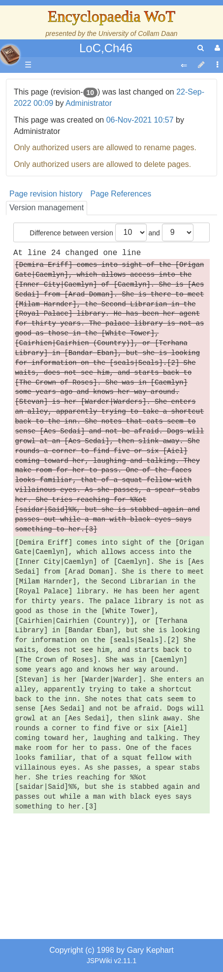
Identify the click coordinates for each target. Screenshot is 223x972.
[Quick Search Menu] (200, 48)
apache (10, 55)
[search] (200, 48)
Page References (121, 194)
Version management (46, 207)
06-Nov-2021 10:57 (140, 120)
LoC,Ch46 (105, 48)
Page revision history (46, 194)
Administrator (88, 103)
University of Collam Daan (138, 33)
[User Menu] (216, 48)
